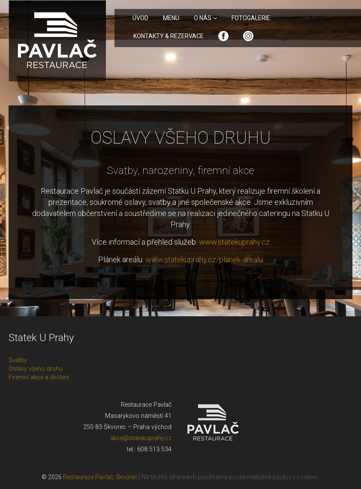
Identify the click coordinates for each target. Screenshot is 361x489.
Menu (171, 18)
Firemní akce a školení (39, 377)
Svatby (18, 360)
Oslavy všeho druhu (36, 368)
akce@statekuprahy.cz (140, 438)
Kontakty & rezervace (168, 36)
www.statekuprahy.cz (234, 241)
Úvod (140, 18)
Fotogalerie (251, 18)
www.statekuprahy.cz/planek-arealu (204, 259)
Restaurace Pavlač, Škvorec (101, 477)
